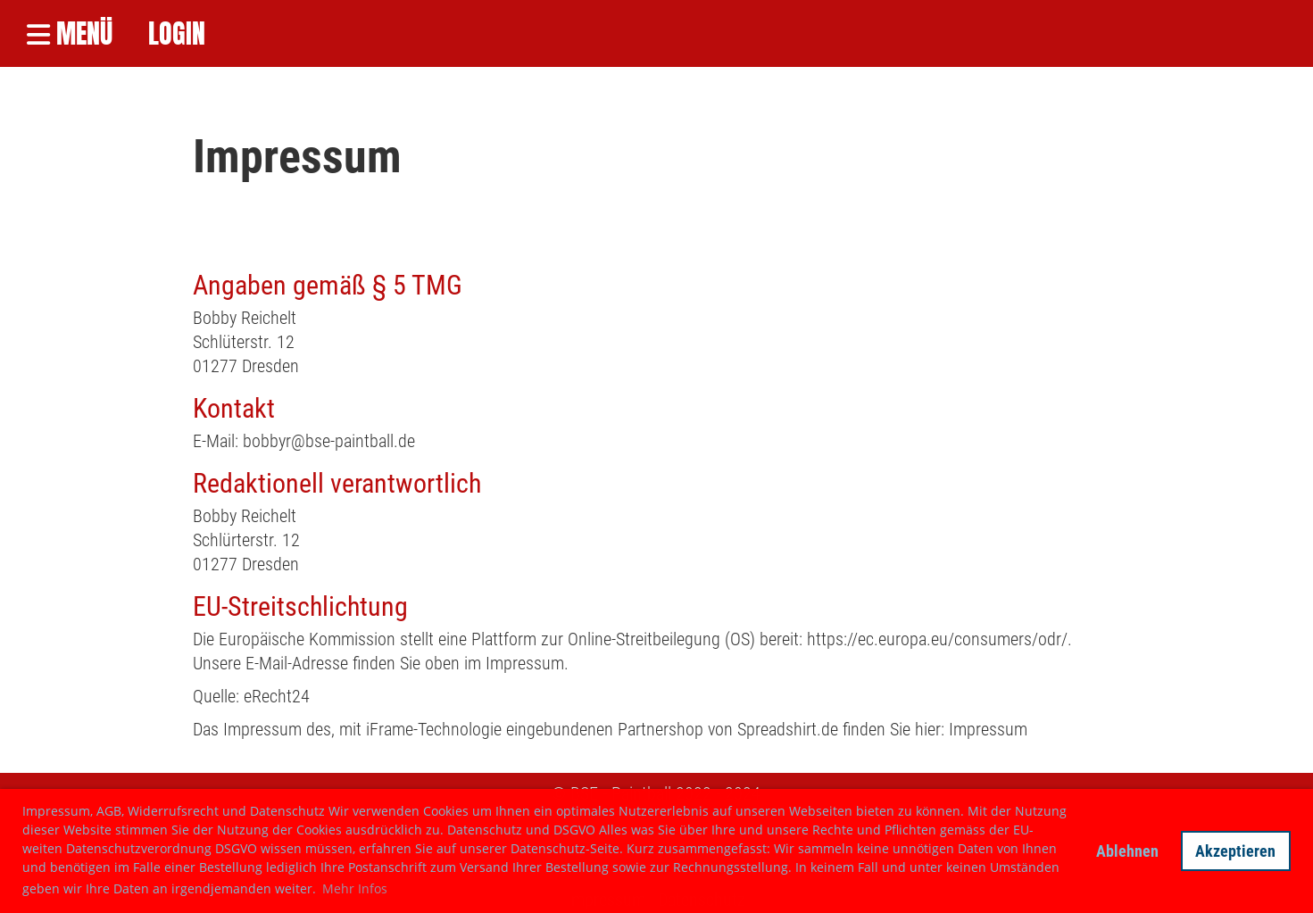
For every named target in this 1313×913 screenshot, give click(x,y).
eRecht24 (277, 696)
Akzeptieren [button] (1235, 851)
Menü (69, 34)
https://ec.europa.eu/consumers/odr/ (937, 639)
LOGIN (176, 34)
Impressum (988, 729)
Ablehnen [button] (1127, 851)
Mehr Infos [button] (354, 888)
